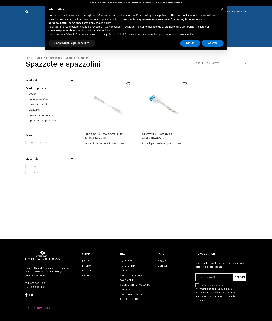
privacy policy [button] (158, 15)
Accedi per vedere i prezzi (102, 143)
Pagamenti (127, 280)
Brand (86, 275)
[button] (222, 9)
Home (85, 261)
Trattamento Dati (132, 294)
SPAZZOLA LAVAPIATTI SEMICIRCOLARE (157, 136)
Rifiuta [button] (190, 43)
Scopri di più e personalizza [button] (71, 43)
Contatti (164, 266)
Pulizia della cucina (41, 115)
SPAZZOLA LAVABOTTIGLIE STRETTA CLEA (104, 136)
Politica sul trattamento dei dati (214, 292)
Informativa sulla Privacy (209, 288)
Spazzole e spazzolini (42, 120)
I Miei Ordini (128, 266)
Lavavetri (34, 109)
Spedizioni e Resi (131, 275)
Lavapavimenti (38, 104)
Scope (33, 93)
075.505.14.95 (37, 283)
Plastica (35, 172)
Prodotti (88, 266)
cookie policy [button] (103, 22)
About (162, 261)
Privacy (125, 289)
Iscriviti (239, 277)
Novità (86, 270)
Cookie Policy (129, 299)
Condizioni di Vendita (135, 284)
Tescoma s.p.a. (39, 142)
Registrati (127, 270)
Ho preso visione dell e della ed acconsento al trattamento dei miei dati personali (218, 292)
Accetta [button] (213, 43)
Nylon (34, 166)
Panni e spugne (38, 98)
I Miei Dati (126, 261)
